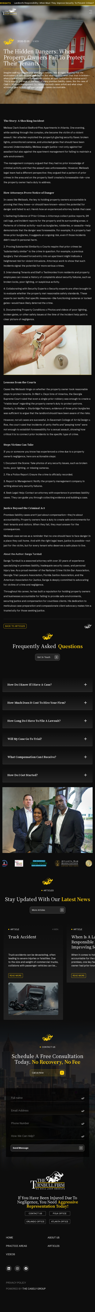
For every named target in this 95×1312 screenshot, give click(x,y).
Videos (10, 1254)
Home (9, 1237)
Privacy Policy (16, 1282)
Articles (53, 1245)
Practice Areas (16, 1245)
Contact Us (35, 1213)
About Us (53, 1237)
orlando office (35, 1221)
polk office (59, 1213)
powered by (26, 1288)
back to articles (15, 626)
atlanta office (59, 1221)
